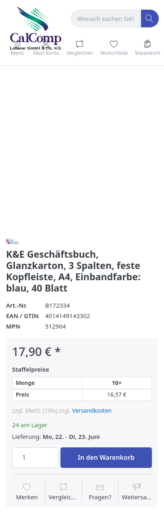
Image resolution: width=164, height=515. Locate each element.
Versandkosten (92, 410)
